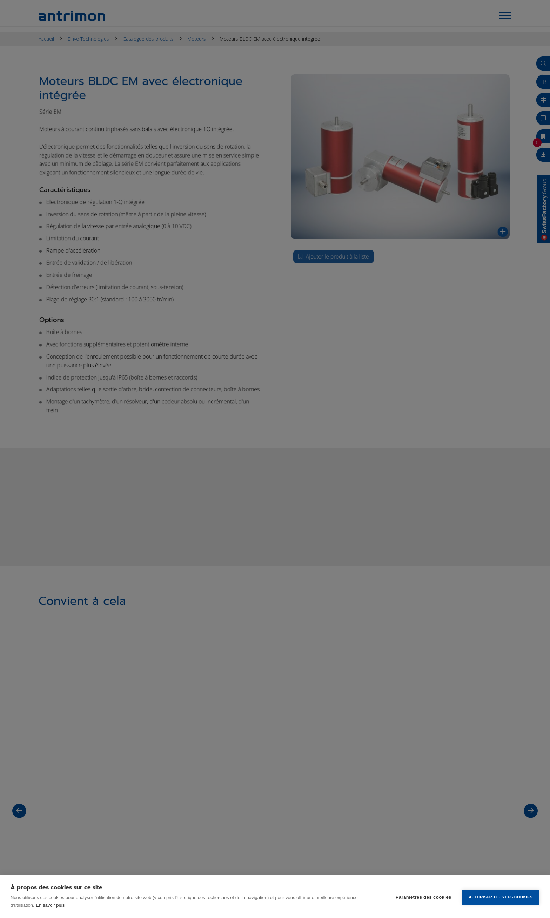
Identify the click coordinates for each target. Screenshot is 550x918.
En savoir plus (50, 905)
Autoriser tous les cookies (500, 896)
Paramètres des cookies (423, 896)
